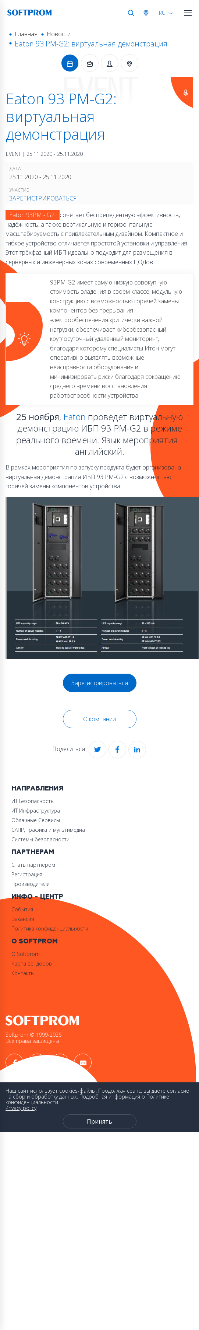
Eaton (75, 417)
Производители (30, 883)
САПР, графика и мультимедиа (48, 829)
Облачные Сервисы (35, 820)
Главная (26, 34)
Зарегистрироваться (43, 198)
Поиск (131, 13)
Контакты (23, 973)
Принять (99, 1121)
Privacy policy (21, 1107)
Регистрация (26, 874)
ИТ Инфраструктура (35, 810)
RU (162, 12)
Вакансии (22, 918)
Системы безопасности (40, 839)
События (22, 909)
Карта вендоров (31, 963)
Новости (59, 34)
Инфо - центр (37, 897)
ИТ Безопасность (32, 800)
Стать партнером (33, 864)
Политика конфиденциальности (49, 928)
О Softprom (34, 941)
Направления (37, 788)
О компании (99, 719)
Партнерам (32, 852)
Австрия (147, 13)
